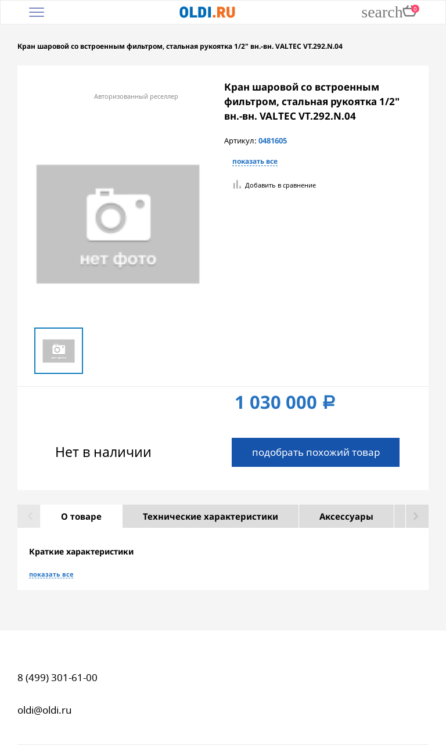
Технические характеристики (210, 516)
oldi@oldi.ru (44, 710)
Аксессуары (346, 516)
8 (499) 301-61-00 (57, 677)
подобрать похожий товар (316, 452)
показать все (255, 161)
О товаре (81, 516)
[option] (58, 350)
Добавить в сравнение (280, 185)
